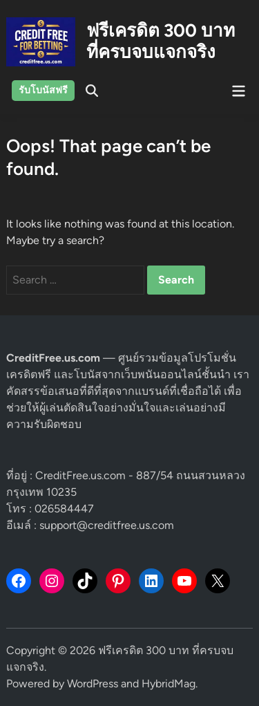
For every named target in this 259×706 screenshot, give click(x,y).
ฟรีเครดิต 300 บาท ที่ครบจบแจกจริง (160, 41)
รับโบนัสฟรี (43, 90)
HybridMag (168, 683)
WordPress (92, 683)
